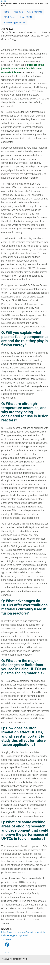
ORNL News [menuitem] (9, 17)
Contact (7, 939)
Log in (6, 952)
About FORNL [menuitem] (26, 17)
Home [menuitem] (6, 12)
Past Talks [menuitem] (18, 12)
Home (3, 1)
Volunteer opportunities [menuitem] (14, 22)
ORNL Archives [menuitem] (34, 12)
